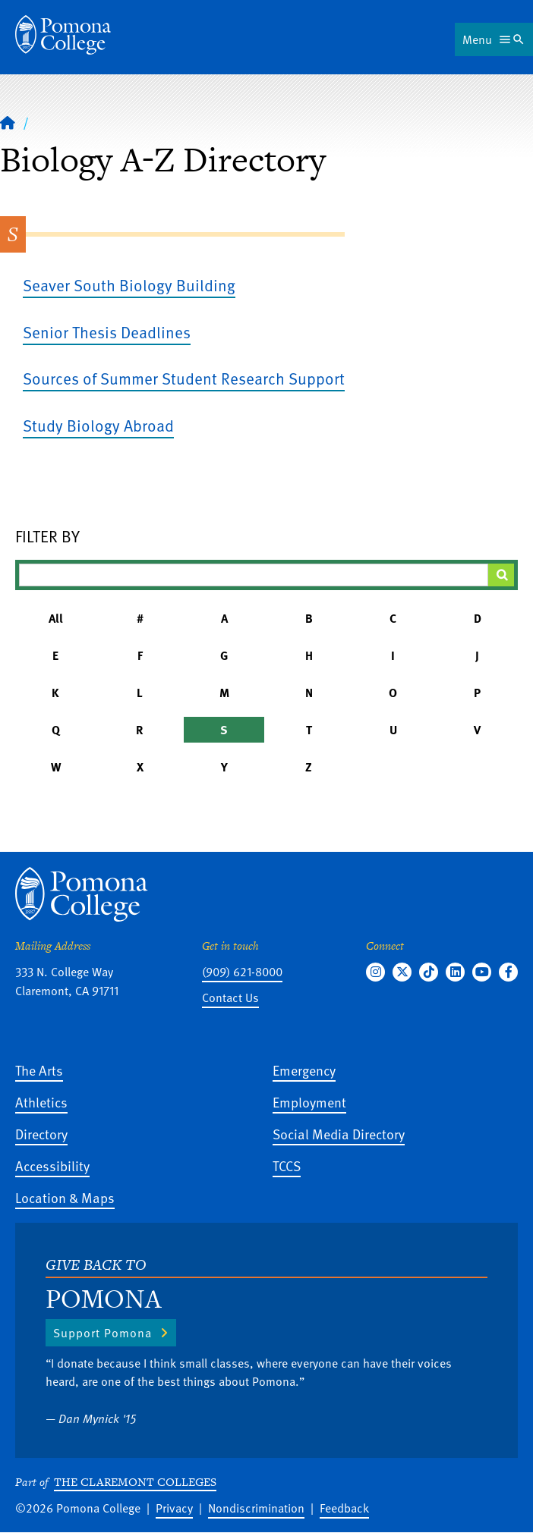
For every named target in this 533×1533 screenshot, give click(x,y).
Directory (41, 1133)
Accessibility (52, 1165)
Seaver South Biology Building (129, 285)
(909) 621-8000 (242, 972)
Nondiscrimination (256, 1508)
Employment (309, 1102)
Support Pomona (102, 1333)
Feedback (344, 1508)
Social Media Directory (339, 1133)
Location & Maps (65, 1197)
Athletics (41, 1102)
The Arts (39, 1070)
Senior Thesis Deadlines (107, 332)
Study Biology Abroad (98, 425)
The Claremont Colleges (135, 1482)
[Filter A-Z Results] (253, 575)
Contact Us (230, 997)
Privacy (174, 1508)
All (56, 618)
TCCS (287, 1165)
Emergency (304, 1070)
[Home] (7, 122)
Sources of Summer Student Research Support (184, 378)
